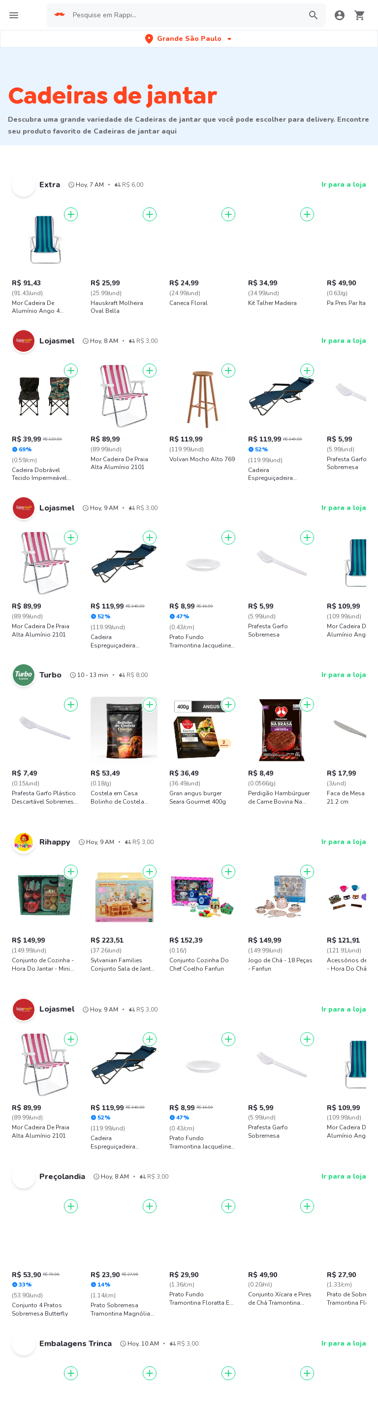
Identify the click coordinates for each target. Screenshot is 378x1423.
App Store (173, 1301)
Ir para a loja (343, 184)
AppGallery (341, 1301)
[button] (189, 39)
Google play (256, 1301)
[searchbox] (184, 15)
